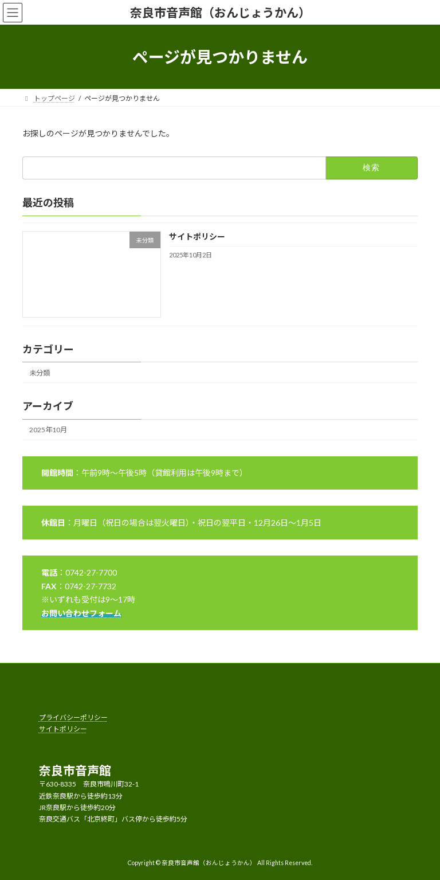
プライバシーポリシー (73, 717)
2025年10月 (48, 429)
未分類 (39, 373)
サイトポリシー (197, 236)
